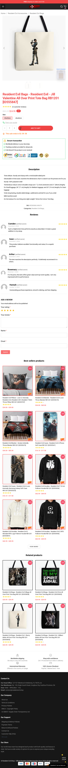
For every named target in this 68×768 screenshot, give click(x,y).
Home (3, 13)
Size (4, 115)
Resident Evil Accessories (17, 13)
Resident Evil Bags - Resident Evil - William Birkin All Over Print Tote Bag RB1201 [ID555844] (49, 637)
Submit (5, 352)
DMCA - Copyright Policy (10, 709)
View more (34, 546)
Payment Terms (7, 725)
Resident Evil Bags (37, 13)
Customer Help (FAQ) (9, 734)
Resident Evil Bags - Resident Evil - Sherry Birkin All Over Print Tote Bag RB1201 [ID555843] (16, 637)
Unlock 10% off (64, 758)
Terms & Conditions (8, 703)
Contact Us (5, 731)
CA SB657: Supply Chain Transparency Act (16, 712)
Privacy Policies (7, 706)
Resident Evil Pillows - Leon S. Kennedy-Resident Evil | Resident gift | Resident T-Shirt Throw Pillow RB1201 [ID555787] (17, 400)
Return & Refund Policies (10, 728)
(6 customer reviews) (19, 107)
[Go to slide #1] (28, 85)
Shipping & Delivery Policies (11, 722)
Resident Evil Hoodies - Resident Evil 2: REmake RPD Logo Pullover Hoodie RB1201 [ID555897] (17, 534)
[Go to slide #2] (39, 85)
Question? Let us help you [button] (57, 765)
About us (5, 699)
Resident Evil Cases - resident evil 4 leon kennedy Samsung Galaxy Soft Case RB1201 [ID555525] (16, 488)
